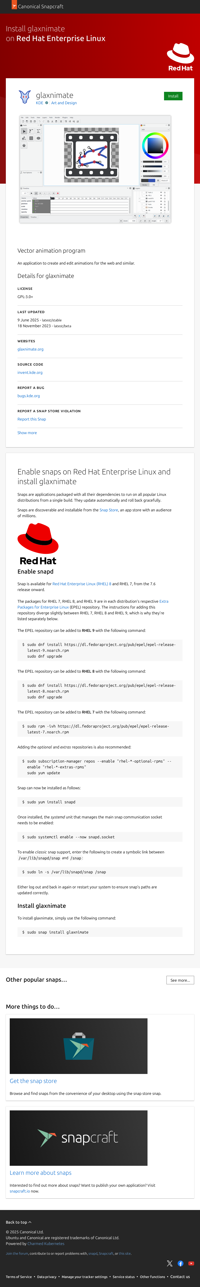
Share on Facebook (180, 1263)
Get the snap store (33, 1081)
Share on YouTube (191, 1263)
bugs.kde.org (28, 396)
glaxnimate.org (30, 349)
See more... (180, 980)
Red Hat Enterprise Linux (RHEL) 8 (81, 584)
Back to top (19, 1222)
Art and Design (64, 103)
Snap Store (109, 510)
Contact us (180, 1276)
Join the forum (17, 1253)
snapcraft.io (20, 1191)
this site (125, 1253)
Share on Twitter (170, 1263)
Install (173, 96)
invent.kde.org (30, 372)
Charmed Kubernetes (45, 1243)
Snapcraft (106, 1253)
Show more (27, 432)
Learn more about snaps (40, 1172)
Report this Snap (31, 419)
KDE (40, 103)
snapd (92, 1253)
